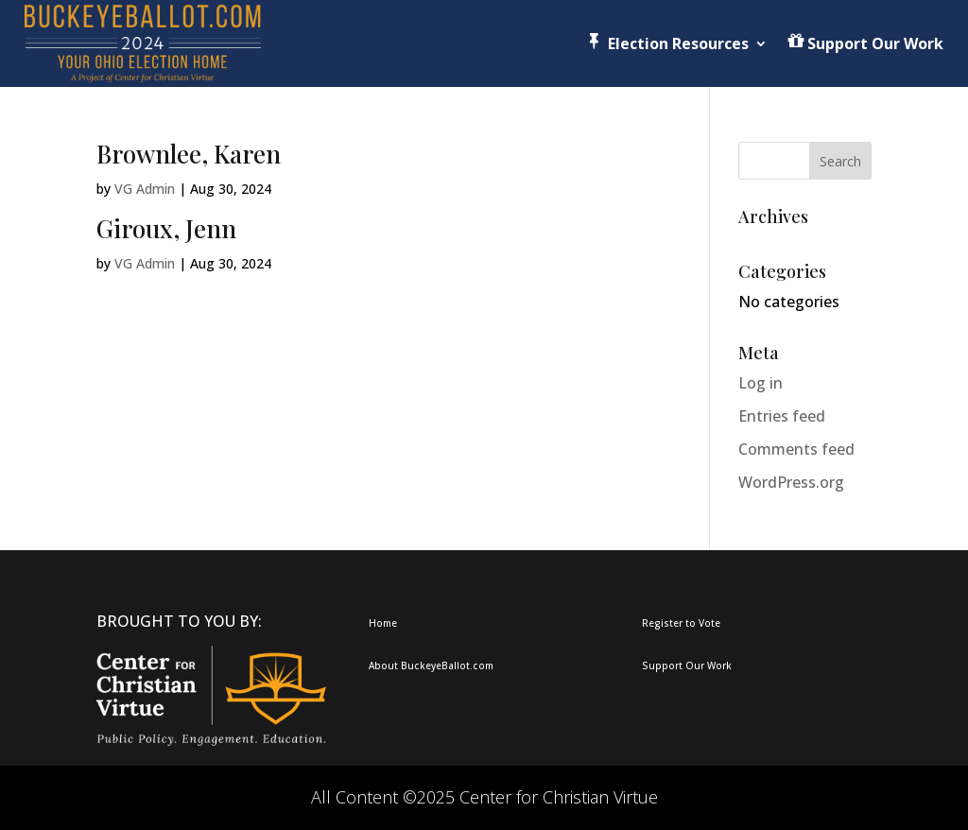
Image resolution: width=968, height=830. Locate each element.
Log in (760, 382)
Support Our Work (687, 665)
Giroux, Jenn (166, 228)
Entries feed (781, 416)
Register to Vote (681, 623)
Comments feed (796, 449)
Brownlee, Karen (188, 153)
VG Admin (144, 189)
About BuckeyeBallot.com (431, 665)
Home (383, 623)
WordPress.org (791, 482)
